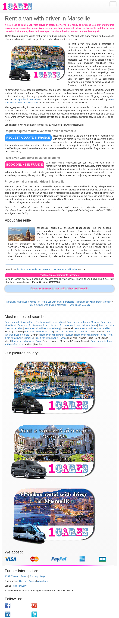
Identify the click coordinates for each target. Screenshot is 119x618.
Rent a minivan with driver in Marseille (47, 305)
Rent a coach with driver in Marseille (94, 302)
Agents (32, 581)
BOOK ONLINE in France (24, 164)
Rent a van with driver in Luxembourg (78, 325)
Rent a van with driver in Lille (38, 331)
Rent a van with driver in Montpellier (92, 328)
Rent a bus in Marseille (79, 305)
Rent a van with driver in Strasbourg (42, 328)
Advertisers (42, 581)
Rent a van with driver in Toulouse (56, 335)
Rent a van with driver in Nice (50, 322)
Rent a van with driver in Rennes (50, 338)
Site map (34, 576)
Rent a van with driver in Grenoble (71, 331)
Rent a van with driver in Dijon (26, 341)
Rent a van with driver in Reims (90, 335)
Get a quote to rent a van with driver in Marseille (59, 288)
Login (42, 576)
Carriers (23, 581)
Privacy (22, 586)
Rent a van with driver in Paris (19, 322)
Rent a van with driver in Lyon (43, 325)
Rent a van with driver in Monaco (83, 322)
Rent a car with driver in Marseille (22, 302)
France (24, 576)
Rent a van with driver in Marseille (57, 302)
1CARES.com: (12, 576)
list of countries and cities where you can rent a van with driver (47, 269)
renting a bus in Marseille (26, 99)
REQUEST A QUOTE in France (28, 137)
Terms (14, 586)
